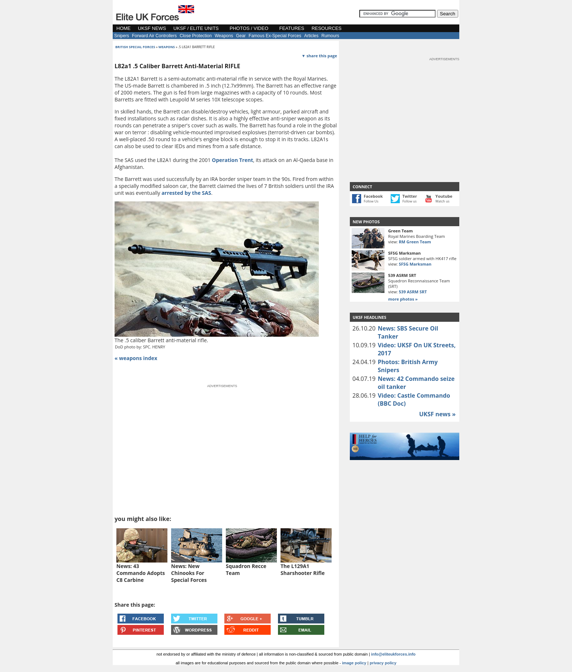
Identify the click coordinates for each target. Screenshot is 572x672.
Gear (241, 35)
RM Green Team (415, 241)
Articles (311, 35)
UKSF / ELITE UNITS (196, 28)
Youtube (444, 196)
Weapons (223, 35)
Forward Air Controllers (154, 35)
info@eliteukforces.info (393, 654)
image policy (354, 663)
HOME (123, 28)
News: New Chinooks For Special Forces (189, 573)
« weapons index (136, 358)
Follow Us (371, 201)
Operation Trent (232, 160)
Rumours (330, 35)
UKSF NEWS (152, 28)
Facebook (373, 196)
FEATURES (291, 28)
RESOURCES (326, 28)
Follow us (409, 201)
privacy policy (383, 663)
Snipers (121, 35)
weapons (166, 47)
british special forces (135, 47)
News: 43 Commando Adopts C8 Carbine (140, 573)
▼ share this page (319, 55)
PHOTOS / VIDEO (249, 28)
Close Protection (195, 35)
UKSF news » (437, 414)
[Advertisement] (404, 107)
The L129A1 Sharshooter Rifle (303, 569)
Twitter (409, 196)
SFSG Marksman (415, 264)
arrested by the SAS (186, 192)
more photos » (403, 299)
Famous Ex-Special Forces (275, 35)
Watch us (443, 201)
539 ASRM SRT (413, 291)
